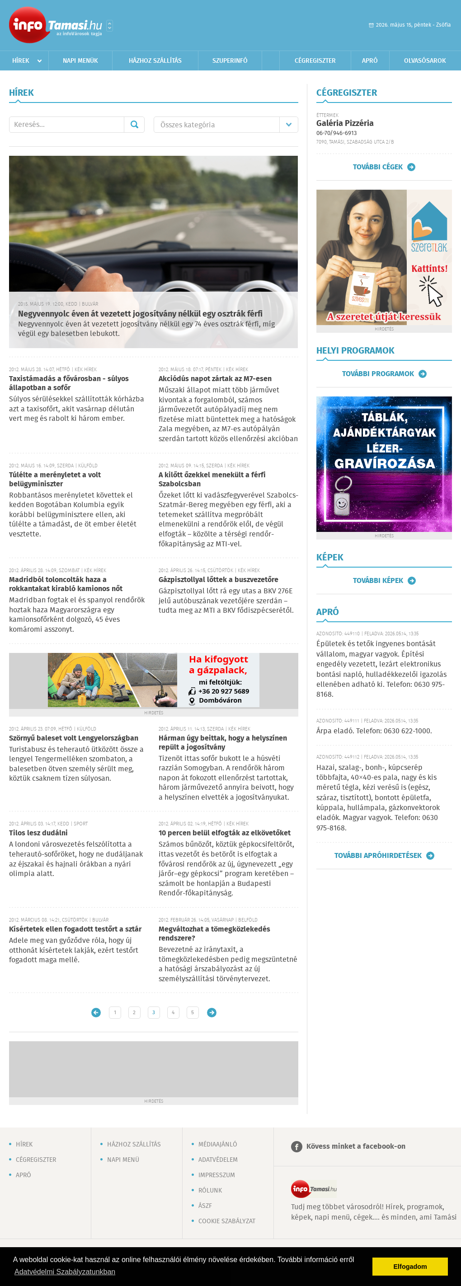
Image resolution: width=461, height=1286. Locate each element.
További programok (378, 374)
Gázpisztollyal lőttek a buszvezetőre (218, 580)
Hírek (20, 61)
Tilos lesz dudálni (38, 833)
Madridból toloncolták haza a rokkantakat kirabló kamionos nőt (65, 584)
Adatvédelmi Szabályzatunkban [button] (64, 1272)
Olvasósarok (425, 61)
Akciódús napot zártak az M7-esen (215, 379)
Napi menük (80, 61)
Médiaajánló (217, 1145)
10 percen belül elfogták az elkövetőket (225, 833)
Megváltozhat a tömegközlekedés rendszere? (214, 934)
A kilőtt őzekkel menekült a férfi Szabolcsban (212, 480)
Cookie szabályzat (226, 1221)
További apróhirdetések (378, 856)
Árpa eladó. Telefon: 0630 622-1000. (374, 731)
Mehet (134, 124)
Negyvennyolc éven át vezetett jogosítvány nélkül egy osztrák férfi (140, 314)
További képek (378, 581)
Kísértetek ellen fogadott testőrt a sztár (75, 929)
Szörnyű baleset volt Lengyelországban (73, 738)
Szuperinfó (230, 61)
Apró (370, 61)
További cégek (378, 167)
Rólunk (210, 1191)
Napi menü (123, 1160)
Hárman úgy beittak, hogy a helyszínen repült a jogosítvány (223, 743)
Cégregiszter (315, 61)
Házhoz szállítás (155, 61)
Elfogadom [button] (410, 1266)
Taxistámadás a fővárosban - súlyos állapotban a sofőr (69, 383)
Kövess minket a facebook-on (355, 1146)
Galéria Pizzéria (345, 123)
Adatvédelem (218, 1160)
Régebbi (211, 1012)
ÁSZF (205, 1206)
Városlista (109, 26)
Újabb (96, 1012)
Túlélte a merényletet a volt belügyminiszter (55, 480)
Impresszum (216, 1175)
